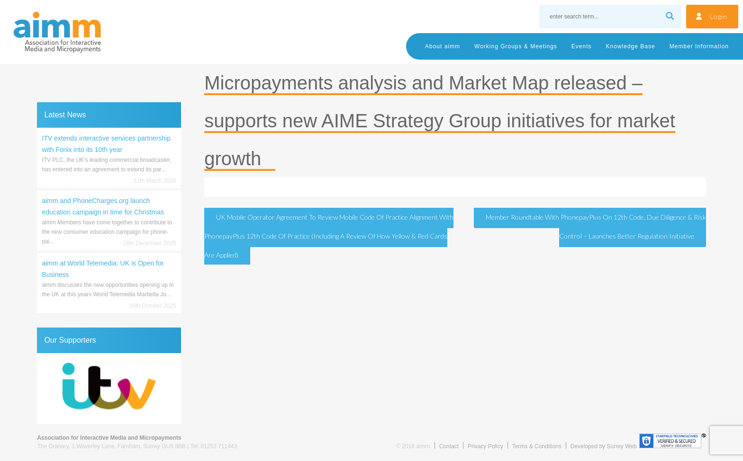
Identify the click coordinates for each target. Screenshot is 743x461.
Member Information (699, 46)
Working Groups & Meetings (515, 46)
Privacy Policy (485, 446)
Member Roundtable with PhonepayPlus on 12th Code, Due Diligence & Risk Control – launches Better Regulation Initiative (596, 226)
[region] (109, 388)
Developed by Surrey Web (604, 446)
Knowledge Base (630, 46)
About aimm (442, 46)
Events (581, 46)
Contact (449, 446)
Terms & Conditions (537, 446)
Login (718, 16)
